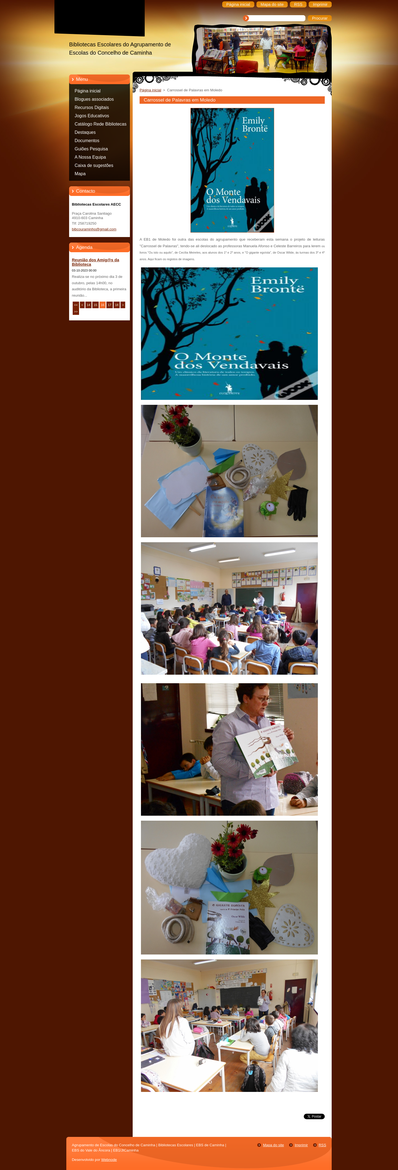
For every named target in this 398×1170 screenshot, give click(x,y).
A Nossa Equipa (90, 157)
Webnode (109, 1160)
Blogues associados (94, 99)
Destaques (85, 132)
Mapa (80, 173)
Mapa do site (273, 1145)
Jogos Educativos (92, 115)
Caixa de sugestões (94, 165)
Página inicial (88, 91)
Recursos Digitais (92, 107)
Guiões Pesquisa (91, 149)
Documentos (87, 140)
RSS (322, 1145)
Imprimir (301, 1145)
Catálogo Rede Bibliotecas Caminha (101, 125)
